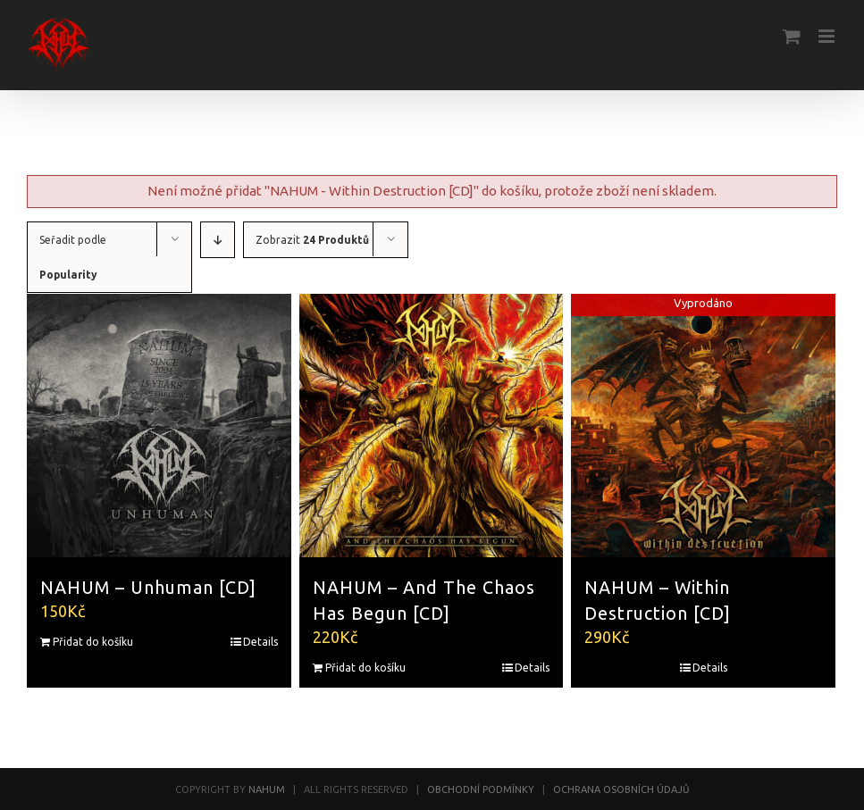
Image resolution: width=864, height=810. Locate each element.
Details (260, 641)
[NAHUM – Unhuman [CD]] (159, 426)
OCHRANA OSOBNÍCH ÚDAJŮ (621, 789)
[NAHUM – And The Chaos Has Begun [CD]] (431, 426)
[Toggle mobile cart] (792, 36)
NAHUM (266, 789)
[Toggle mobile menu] (827, 36)
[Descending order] (217, 239)
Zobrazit (312, 240)
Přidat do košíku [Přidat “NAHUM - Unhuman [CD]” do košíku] (93, 641)
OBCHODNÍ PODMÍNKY (480, 789)
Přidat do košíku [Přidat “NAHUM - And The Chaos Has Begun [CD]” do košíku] (365, 667)
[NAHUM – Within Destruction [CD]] (703, 426)
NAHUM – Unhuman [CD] (148, 587)
